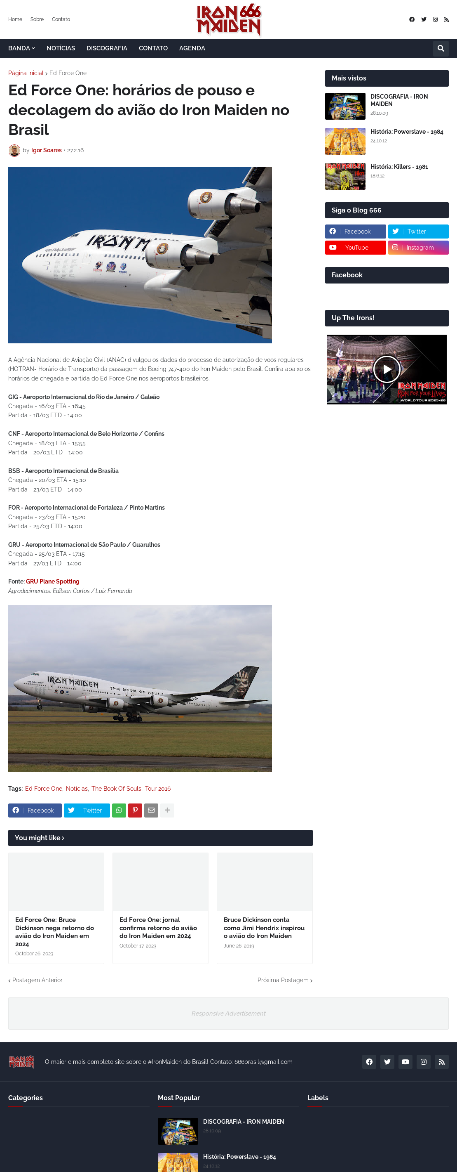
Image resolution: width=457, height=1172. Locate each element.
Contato (61, 19)
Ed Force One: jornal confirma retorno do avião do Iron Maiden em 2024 (158, 928)
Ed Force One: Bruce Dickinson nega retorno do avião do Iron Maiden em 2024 (54, 932)
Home (15, 19)
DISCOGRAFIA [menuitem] (107, 48)
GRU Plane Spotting (53, 581)
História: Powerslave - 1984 (406, 131)
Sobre (37, 19)
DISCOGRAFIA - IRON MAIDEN (399, 100)
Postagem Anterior (37, 980)
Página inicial (26, 73)
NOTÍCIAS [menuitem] (61, 48)
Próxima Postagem (283, 980)
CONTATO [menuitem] (153, 48)
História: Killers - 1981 (399, 166)
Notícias (77, 788)
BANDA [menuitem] (19, 48)
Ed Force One (68, 73)
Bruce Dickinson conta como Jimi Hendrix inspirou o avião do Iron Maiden (264, 928)
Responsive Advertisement (229, 1013)
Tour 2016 (158, 788)
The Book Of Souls (116, 788)
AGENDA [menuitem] (192, 48)
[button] (441, 49)
